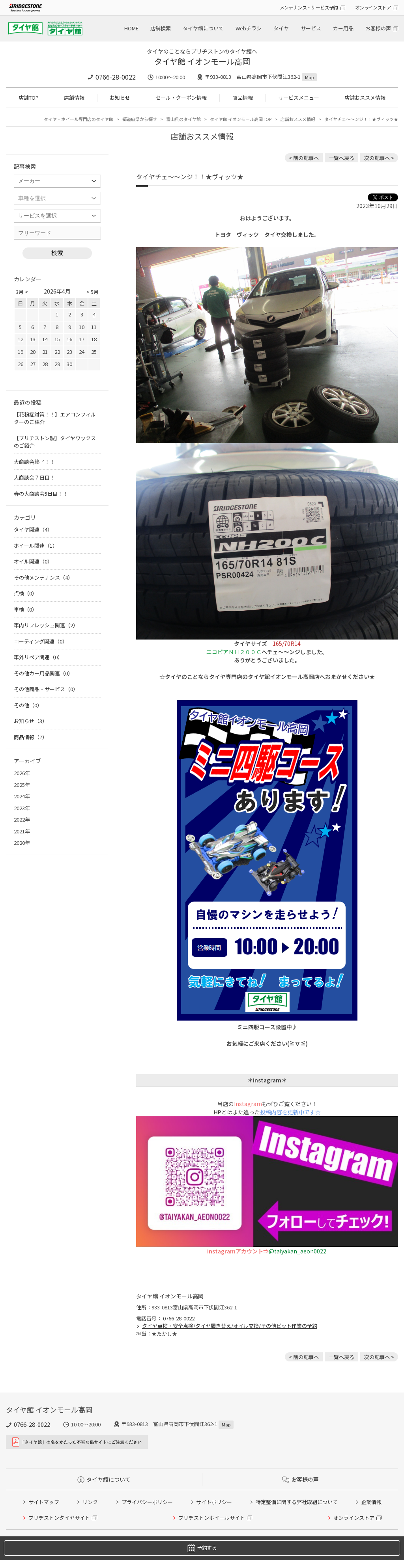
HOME (131, 28)
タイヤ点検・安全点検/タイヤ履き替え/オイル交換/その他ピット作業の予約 (229, 1325)
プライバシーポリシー (147, 1502)
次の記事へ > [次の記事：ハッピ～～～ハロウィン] (379, 158)
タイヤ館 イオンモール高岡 (202, 61)
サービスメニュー (298, 97)
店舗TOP (29, 97)
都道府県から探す (139, 119)
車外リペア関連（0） (38, 657)
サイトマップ (43, 1502)
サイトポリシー (214, 1502)
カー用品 (343, 28)
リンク (90, 1502)
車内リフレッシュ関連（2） (46, 625)
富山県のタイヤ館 (183, 119)
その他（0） (28, 705)
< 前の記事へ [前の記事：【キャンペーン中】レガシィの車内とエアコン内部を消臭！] (304, 158)
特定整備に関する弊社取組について (297, 1502)
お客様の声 (378, 28)
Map (309, 77)
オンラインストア (373, 7)
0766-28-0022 (115, 77)
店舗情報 (74, 97)
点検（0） (25, 593)
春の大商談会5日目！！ (41, 493)
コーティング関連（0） (40, 641)
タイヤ (281, 28)
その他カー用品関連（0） (43, 673)
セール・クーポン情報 (181, 97)
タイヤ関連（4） (33, 529)
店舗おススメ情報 (364, 97)
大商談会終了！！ (34, 461)
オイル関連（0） (33, 561)
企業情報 (371, 1502)
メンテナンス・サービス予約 (309, 7)
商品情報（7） (30, 737)
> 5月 (92, 292)
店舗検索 (160, 28)
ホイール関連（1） (36, 545)
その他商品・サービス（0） (46, 689)
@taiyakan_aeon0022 (297, 1251)
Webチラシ (249, 28)
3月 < (22, 292)
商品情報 (242, 97)
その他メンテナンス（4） (43, 577)
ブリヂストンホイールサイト (211, 1517)
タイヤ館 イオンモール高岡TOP (240, 119)
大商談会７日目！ (34, 477)
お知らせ (120, 97)
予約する (202, 1548)
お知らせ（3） (30, 721)
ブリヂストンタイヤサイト (59, 1517)
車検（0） (25, 609)
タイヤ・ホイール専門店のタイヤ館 (78, 119)
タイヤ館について (203, 28)
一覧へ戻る (341, 158)
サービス (311, 28)
